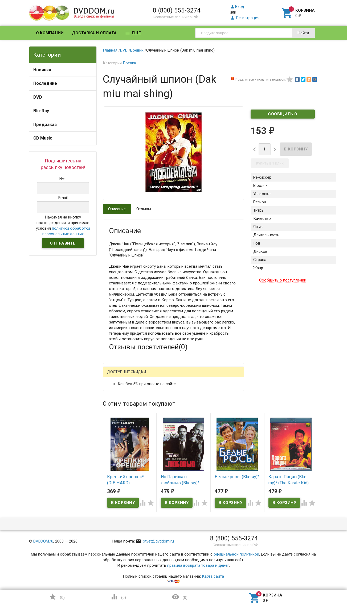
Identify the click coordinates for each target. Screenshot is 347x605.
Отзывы (143, 209)
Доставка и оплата (94, 33)
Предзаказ (45, 124)
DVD (37, 97)
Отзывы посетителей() (148, 347)
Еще (133, 33)
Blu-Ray (41, 110)
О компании (50, 33)
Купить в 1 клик (270, 163)
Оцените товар (122, 444)
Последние (45, 83)
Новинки (42, 69)
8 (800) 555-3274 (177, 10)
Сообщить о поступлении (282, 115)
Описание (117, 209)
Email (113, 409)
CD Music (42, 138)
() (57, 597)
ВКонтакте (175, 376)
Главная (110, 50)
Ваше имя (117, 394)
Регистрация (244, 17)
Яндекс (208, 376)
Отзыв (115, 453)
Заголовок (119, 429)
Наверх (325, 579)
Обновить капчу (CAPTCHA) (176, 533)
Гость (116, 375)
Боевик (137, 50)
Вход (237, 6)
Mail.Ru (143, 376)
